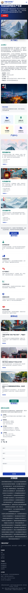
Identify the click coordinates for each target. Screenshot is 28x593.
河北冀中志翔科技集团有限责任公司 (9, 513)
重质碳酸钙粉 (3, 563)
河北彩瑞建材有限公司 (7, 509)
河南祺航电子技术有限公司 (20, 518)
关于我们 (3, 554)
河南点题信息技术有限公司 (20, 516)
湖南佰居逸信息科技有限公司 (21, 536)
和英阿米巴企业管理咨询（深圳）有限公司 (14, 506)
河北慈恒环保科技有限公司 (14, 511)
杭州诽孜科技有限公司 (20, 490)
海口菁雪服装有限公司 (7, 486)
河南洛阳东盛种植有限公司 (8, 518)
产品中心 (3, 556)
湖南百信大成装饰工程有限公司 (7, 536)
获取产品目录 (14, 233)
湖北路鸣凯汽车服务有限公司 (20, 527)
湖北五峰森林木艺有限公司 (20, 532)
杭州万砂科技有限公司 (20, 497)
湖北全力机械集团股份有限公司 (20, 529)
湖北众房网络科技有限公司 (7, 534)
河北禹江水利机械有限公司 (8, 516)
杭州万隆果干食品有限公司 (8, 497)
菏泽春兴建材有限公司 (19, 522)
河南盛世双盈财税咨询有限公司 (20, 520)
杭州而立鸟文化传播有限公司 (9, 490)
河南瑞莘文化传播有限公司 (7, 520)
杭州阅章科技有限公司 (20, 500)
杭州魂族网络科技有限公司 (20, 493)
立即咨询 (4, 15)
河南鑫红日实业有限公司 (9, 522)
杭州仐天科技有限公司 (8, 495)
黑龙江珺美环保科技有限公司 (8, 525)
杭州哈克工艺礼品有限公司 (8, 493)
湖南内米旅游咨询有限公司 (14, 538)
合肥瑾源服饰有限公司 (6, 504)
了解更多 (4, 164)
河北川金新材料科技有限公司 (19, 509)
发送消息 (14, 473)
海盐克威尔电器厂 (21, 488)
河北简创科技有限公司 (21, 513)
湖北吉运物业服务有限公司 (7, 527)
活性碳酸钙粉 (3, 567)
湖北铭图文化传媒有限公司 (7, 529)
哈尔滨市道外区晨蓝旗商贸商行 (20, 481)
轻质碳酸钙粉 (3, 565)
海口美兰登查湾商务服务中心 (19, 486)
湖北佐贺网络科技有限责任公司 (20, 534)
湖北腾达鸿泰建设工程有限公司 (8, 532)
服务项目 (3, 557)
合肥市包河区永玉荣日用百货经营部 (19, 504)
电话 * (4, 453)
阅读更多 (4, 343)
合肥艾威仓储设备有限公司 (19, 502)
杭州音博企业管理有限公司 (8, 500)
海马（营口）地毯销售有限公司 (9, 488)
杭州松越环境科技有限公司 (19, 495)
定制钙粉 (3, 568)
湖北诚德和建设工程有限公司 (20, 525)
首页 (2, 552)
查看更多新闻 (14, 401)
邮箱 (4, 458)
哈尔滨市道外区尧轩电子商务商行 (8, 484)
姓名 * (4, 448)
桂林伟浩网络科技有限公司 (7, 481)
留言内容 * (5, 463)
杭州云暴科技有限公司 (8, 502)
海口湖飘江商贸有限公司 (21, 484)
